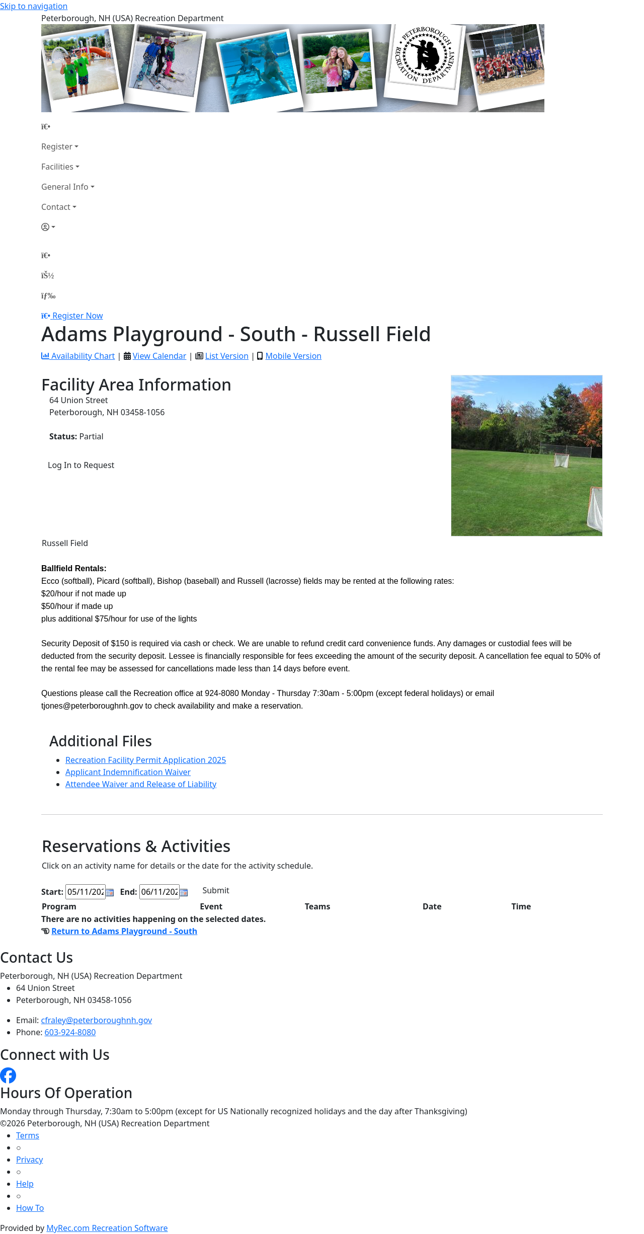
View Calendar (160, 355)
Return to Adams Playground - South (124, 931)
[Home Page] (68, 126)
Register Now (77, 315)
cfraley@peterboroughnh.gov (96, 1020)
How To (30, 1207)
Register (56, 146)
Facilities (57, 166)
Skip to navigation (33, 6)
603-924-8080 (70, 1032)
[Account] (68, 227)
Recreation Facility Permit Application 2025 (145, 759)
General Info (65, 186)
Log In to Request (81, 465)
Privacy (29, 1159)
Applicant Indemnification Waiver (128, 772)
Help (25, 1183)
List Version (227, 355)
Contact (55, 206)
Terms (27, 1135)
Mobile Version (293, 355)
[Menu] (48, 295)
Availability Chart (78, 355)
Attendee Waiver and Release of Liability (140, 784)
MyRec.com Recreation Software (107, 1227)
